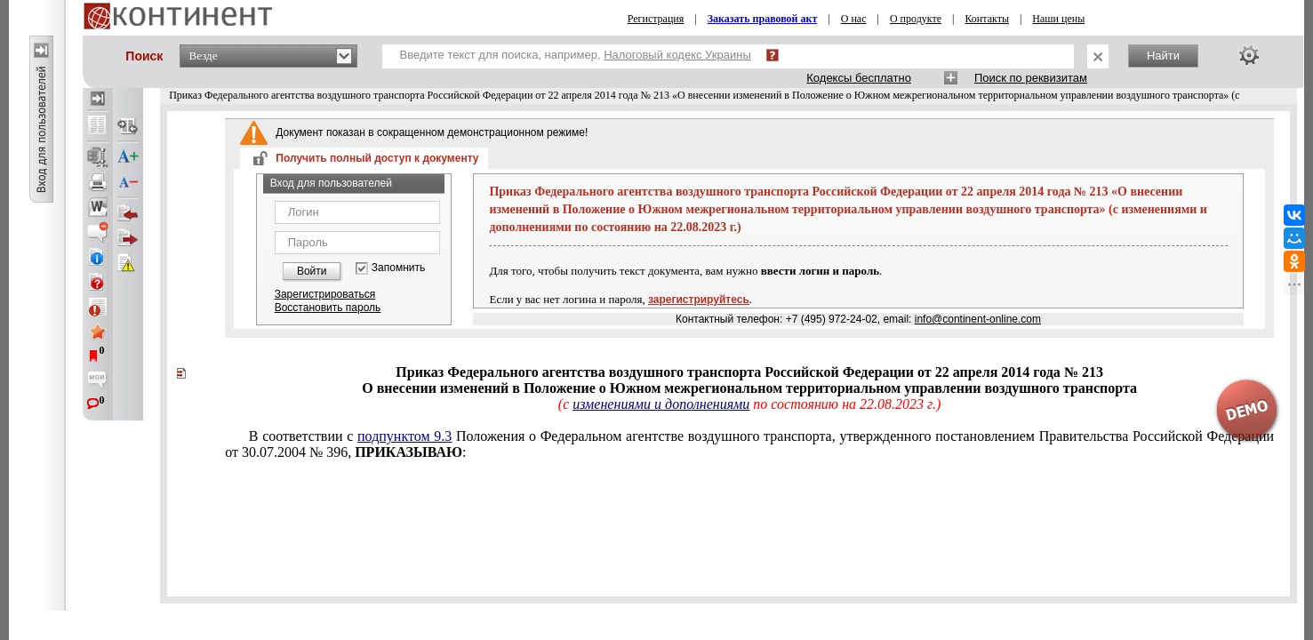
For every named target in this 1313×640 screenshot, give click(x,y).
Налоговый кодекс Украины (677, 54)
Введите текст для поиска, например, (575, 54)
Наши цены (1058, 18)
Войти (312, 271)
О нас (854, 18)
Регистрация (656, 18)
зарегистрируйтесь (698, 299)
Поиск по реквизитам (1030, 77)
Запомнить (398, 268)
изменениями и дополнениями (660, 404)
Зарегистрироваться (325, 294)
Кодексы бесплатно (858, 77)
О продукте (915, 18)
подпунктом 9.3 (404, 436)
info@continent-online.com (978, 319)
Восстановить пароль (328, 307)
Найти (1163, 55)
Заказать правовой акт (763, 18)
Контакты (987, 18)
